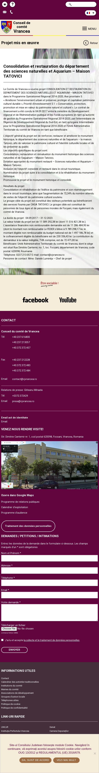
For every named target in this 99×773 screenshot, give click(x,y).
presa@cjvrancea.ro (23, 401)
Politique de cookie (10, 704)
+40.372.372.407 (21, 347)
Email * (5, 590)
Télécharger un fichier (13, 625)
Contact (5, 678)
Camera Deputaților (59, 731)
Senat (52, 727)
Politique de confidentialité (14, 708)
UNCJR (4, 727)
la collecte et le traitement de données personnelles (51, 640)
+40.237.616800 (21, 337)
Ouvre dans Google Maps (17, 495)
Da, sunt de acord (35, 760)
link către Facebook (35, 299)
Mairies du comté (9, 689)
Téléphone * (8, 577)
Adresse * (7, 565)
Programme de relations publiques (20, 501)
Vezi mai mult (66, 760)
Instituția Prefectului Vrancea (15, 731)
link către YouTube (68, 299)
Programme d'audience (14, 512)
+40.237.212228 (21, 359)
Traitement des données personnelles (28, 526)
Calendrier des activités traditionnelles (20, 682)
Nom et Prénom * (11, 553)
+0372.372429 (20, 395)
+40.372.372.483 (21, 365)
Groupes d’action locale (13, 696)
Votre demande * (11, 602)
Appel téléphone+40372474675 (12, 12)
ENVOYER (14, 649)
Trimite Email (5, 12)
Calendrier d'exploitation (14, 507)
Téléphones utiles (10, 700)
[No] (94, 753)
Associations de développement (17, 693)
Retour (90, 43)
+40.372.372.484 (21, 370)
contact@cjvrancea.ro (24, 379)
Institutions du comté (11, 685)
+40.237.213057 (21, 342)
